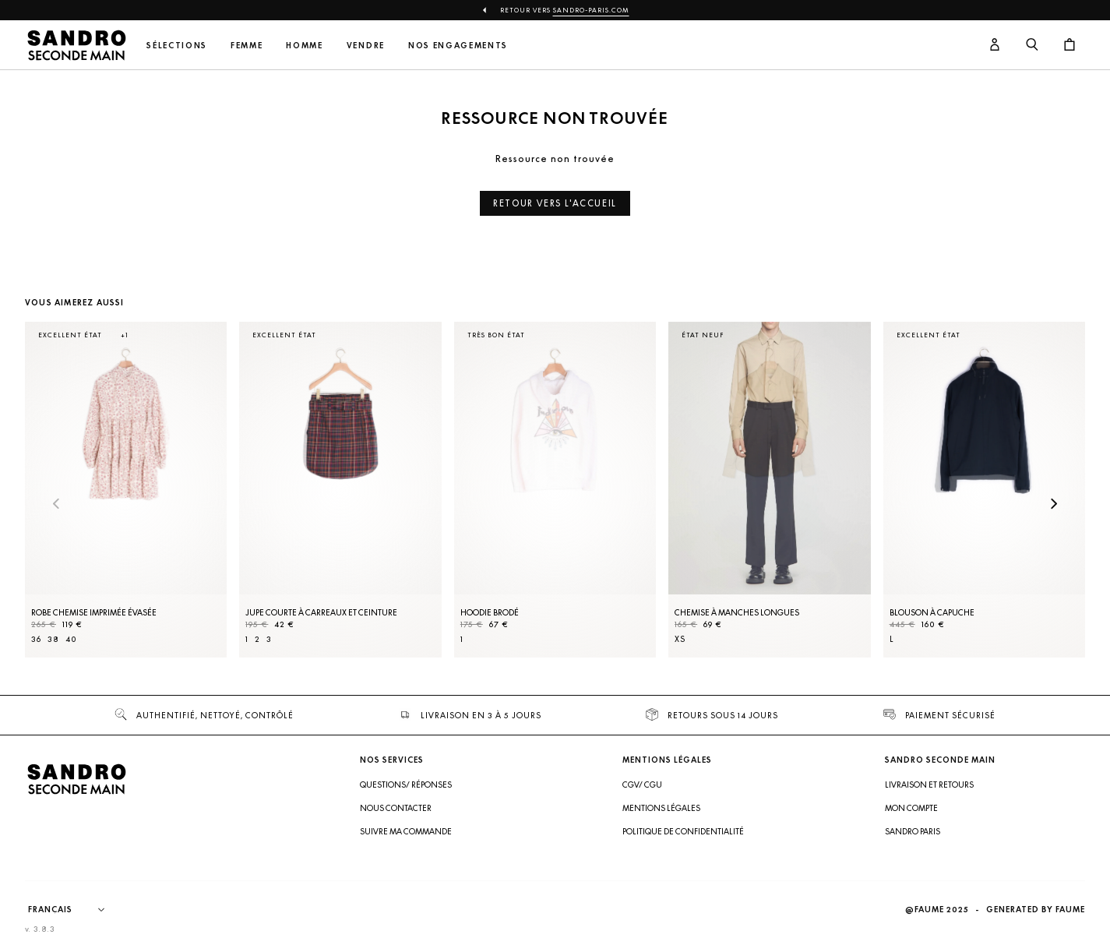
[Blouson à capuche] (984, 490)
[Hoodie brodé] (555, 490)
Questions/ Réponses (406, 784)
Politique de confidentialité (683, 831)
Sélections (176, 46)
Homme (304, 46)
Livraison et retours (929, 784)
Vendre (366, 46)
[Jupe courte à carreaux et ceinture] (340, 490)
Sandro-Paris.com (591, 10)
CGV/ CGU (642, 784)
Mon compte (911, 808)
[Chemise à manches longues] (769, 490)
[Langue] (74, 910)
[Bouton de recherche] (1032, 45)
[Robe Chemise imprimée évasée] (126, 490)
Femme (247, 46)
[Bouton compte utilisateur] (994, 45)
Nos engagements (458, 46)
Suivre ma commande (406, 831)
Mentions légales (661, 808)
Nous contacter (396, 808)
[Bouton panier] (1069, 45)
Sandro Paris (912, 831)
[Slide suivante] (1054, 504)
